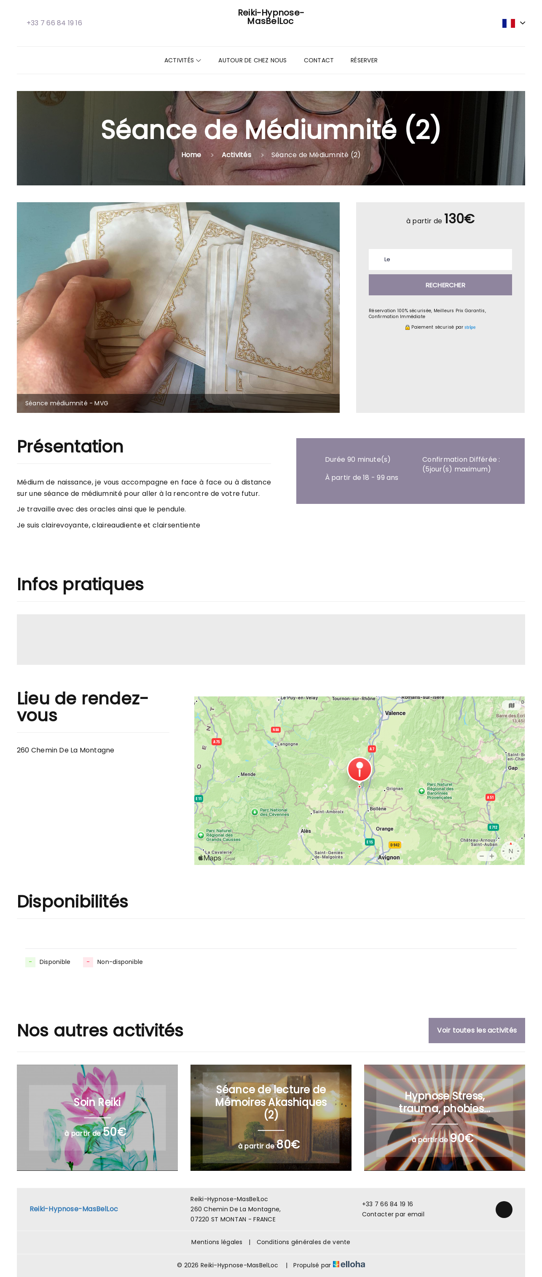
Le (387, 259)
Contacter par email (388, 1214)
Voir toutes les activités (477, 1030)
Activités (182, 60)
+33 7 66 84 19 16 (382, 1204)
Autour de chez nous (252, 60)
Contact (319, 60)
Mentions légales (216, 1242)
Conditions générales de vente (304, 1242)
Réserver (364, 60)
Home (191, 155)
